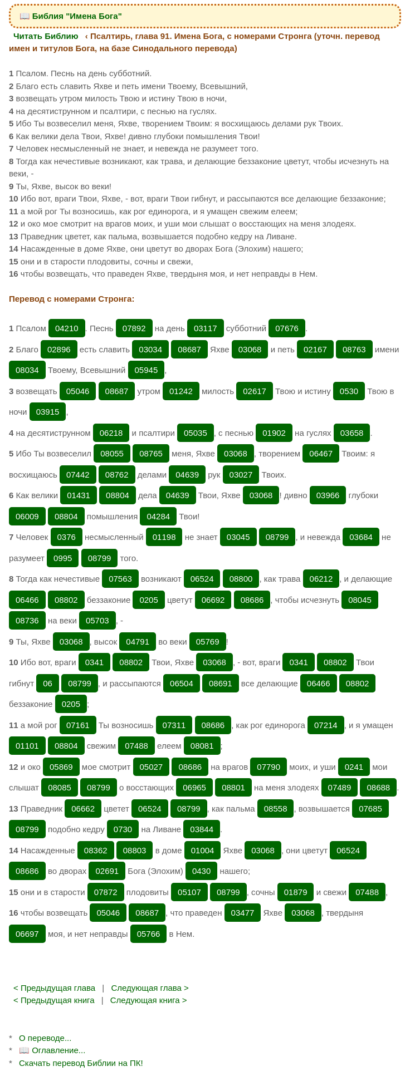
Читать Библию (46, 36)
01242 (181, 391)
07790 (268, 766)
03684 (361, 537)
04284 (158, 516)
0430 (201, 871)
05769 (207, 641)
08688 (378, 787)
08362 (96, 850)
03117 (205, 328)
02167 (315, 349)
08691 (220, 683)
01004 (202, 850)
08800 (241, 578)
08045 (360, 600)
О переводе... (45, 1038)
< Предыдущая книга (54, 1000)
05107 (189, 892)
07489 (340, 787)
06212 (321, 578)
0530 (349, 391)
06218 (111, 433)
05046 (78, 391)
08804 (117, 495)
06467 (321, 453)
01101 (27, 745)
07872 (106, 892)
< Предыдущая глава (54, 987)
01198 (164, 537)
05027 (151, 766)
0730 (123, 829)
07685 (370, 808)
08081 (202, 745)
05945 (146, 370)
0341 (94, 662)
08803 (135, 850)
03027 (241, 474)
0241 (354, 766)
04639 (187, 474)
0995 (62, 558)
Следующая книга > (148, 1000)
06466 (27, 600)
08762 (117, 474)
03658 (352, 433)
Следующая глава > (149, 987)
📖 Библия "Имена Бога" (70, 16)
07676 (287, 328)
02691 (107, 871)
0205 (148, 600)
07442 (78, 474)
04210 (67, 328)
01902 (274, 433)
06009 (27, 516)
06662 (83, 808)
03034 (150, 349)
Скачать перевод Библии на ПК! (81, 1063)
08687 (189, 349)
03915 (48, 411)
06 (47, 683)
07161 (78, 725)
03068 (250, 349)
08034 (27, 370)
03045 (238, 537)
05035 (195, 433)
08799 (277, 537)
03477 (243, 912)
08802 (66, 600)
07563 (120, 578)
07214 (326, 725)
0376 (66, 537)
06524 (202, 578)
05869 (61, 766)
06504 (181, 683)
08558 (275, 808)
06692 (213, 600)
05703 (97, 620)
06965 (194, 787)
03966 (328, 495)
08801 (233, 787)
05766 (148, 933)
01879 (296, 892)
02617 (254, 391)
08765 (151, 453)
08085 (59, 787)
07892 (134, 328)
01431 (78, 495)
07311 (174, 725)
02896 (59, 349)
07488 (136, 745)
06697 (27, 933)
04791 (137, 641)
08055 (112, 453)
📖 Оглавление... (52, 1050)
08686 (252, 600)
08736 (27, 620)
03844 (201, 829)
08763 (354, 349)
